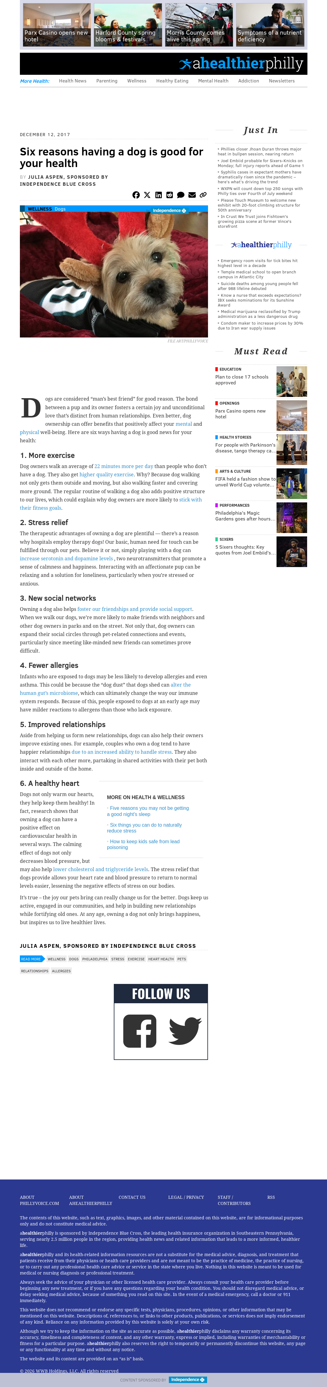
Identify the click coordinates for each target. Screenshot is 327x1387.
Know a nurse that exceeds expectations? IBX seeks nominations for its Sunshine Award (259, 300)
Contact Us (132, 1197)
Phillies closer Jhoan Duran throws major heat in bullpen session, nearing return (260, 151)
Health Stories (235, 437)
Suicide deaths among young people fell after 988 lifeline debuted (258, 285)
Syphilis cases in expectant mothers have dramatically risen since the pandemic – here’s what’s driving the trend (259, 177)
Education (230, 369)
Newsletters (282, 80)
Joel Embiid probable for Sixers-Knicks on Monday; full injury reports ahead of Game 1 (261, 163)
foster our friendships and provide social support (134, 609)
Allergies (61, 970)
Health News (73, 80)
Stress (117, 958)
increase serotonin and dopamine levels (67, 559)
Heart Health (161, 958)
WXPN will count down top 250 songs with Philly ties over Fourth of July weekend (260, 190)
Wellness (137, 80)
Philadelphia (95, 958)
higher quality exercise (107, 475)
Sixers (226, 539)
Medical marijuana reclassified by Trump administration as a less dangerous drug (259, 313)
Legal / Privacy (186, 1197)
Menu (30, 63)
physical (30, 432)
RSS (271, 1197)
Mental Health (213, 80)
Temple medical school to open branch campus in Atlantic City (257, 274)
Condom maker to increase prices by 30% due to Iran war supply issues (260, 325)
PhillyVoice (62, 63)
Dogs (60, 208)
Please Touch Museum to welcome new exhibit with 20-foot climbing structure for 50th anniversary (259, 205)
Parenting (106, 80)
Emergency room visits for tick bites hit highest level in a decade (258, 262)
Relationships (34, 970)
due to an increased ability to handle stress (122, 752)
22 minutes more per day (124, 466)
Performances (235, 505)
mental (184, 424)
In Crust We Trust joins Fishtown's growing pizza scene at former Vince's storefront (255, 221)
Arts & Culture (235, 471)
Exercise (136, 958)
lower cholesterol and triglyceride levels (100, 869)
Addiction (248, 80)
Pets (181, 958)
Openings (230, 403)
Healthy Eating (172, 80)
